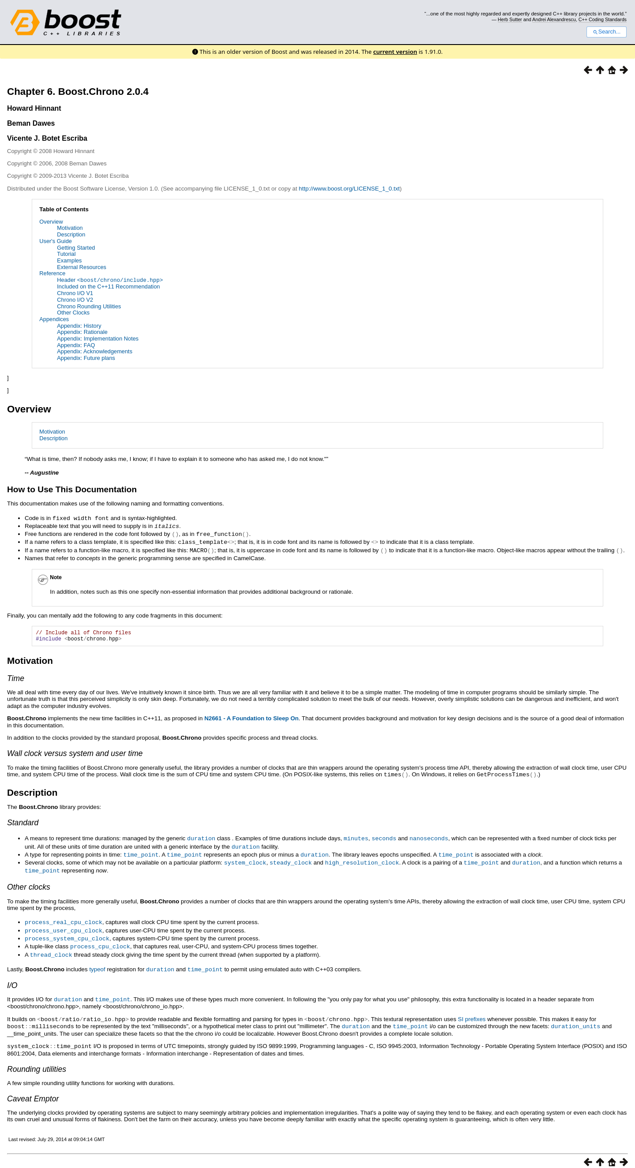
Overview (51, 221)
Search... (606, 32)
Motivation (69, 228)
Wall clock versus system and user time (75, 753)
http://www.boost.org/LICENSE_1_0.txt (349, 188)
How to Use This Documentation (72, 489)
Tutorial (66, 254)
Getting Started (76, 247)
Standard (22, 822)
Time (15, 678)
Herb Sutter (510, 19)
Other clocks (28, 884)
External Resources (81, 267)
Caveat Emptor (33, 1091)
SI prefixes (472, 1013)
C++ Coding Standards (603, 19)
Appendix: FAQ (76, 344)
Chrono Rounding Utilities (89, 306)
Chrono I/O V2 (75, 299)
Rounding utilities (36, 1062)
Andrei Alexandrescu (554, 19)
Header (110, 280)
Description (71, 234)
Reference (52, 273)
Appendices (54, 318)
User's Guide (55, 241)
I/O (12, 980)
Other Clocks (73, 312)
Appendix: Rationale (82, 332)
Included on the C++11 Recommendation (108, 286)
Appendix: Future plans (86, 357)
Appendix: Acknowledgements (94, 351)
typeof (97, 964)
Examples (69, 260)
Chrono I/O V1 (75, 292)
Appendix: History (79, 325)
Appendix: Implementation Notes (97, 338)
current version (395, 52)
